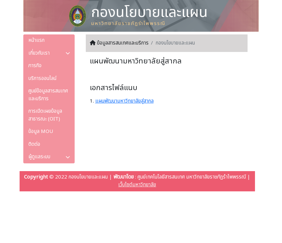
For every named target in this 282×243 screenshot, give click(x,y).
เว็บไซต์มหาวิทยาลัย (137, 185)
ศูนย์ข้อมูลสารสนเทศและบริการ (48, 95)
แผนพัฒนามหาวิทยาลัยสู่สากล (124, 101)
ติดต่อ (34, 144)
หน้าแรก (36, 40)
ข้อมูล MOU (40, 131)
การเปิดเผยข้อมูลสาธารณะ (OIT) (45, 115)
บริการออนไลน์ (42, 78)
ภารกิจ (35, 66)
